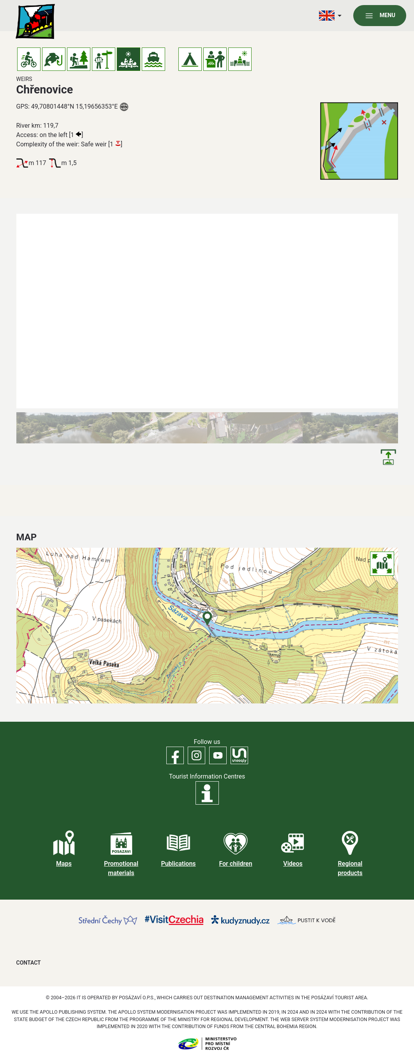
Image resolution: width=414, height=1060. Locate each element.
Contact (28, 963)
